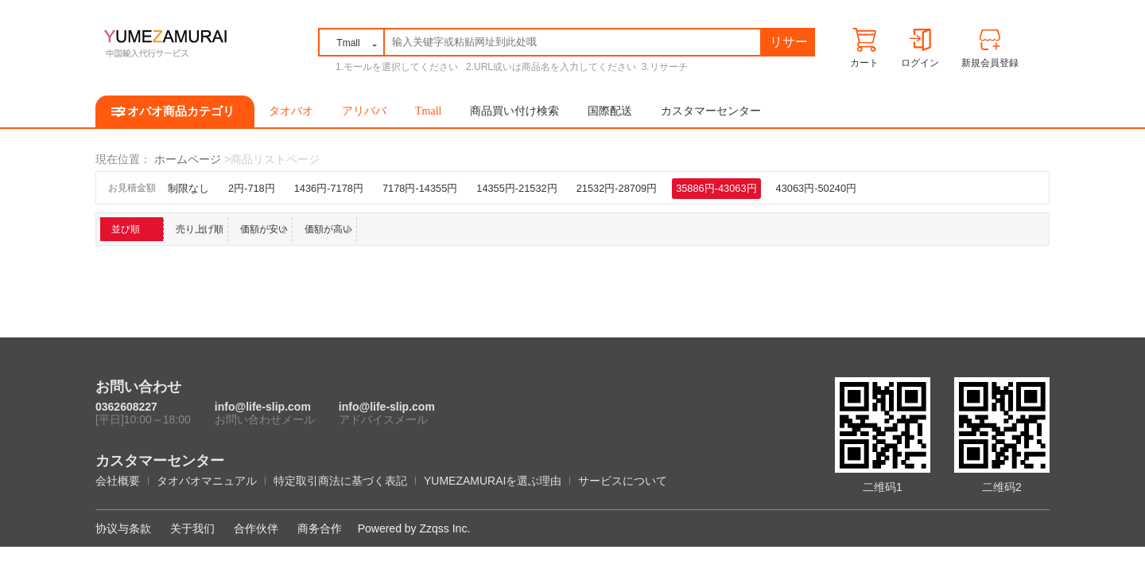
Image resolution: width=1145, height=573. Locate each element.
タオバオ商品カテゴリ (175, 111)
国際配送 (610, 111)
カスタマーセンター (711, 111)
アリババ (364, 111)
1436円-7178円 (328, 188)
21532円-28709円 (616, 188)
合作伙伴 (256, 528)
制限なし (188, 188)
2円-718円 (251, 188)
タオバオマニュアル (207, 480)
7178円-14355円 (419, 188)
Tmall (428, 111)
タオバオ (291, 111)
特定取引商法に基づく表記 (340, 480)
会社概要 (117, 480)
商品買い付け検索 (514, 111)
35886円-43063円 (716, 188)
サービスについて (622, 480)
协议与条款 (123, 528)
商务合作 (319, 528)
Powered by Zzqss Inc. (414, 528)
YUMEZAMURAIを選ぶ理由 (492, 480)
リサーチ (789, 45)
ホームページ (187, 159)
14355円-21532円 (516, 188)
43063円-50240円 (816, 188)
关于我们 (192, 528)
